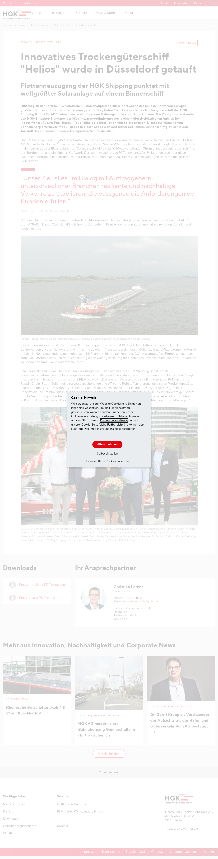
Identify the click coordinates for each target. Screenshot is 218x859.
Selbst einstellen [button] (107, 453)
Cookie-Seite (89, 425)
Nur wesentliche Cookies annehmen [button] (107, 461)
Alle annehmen (107, 444)
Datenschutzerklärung (114, 420)
